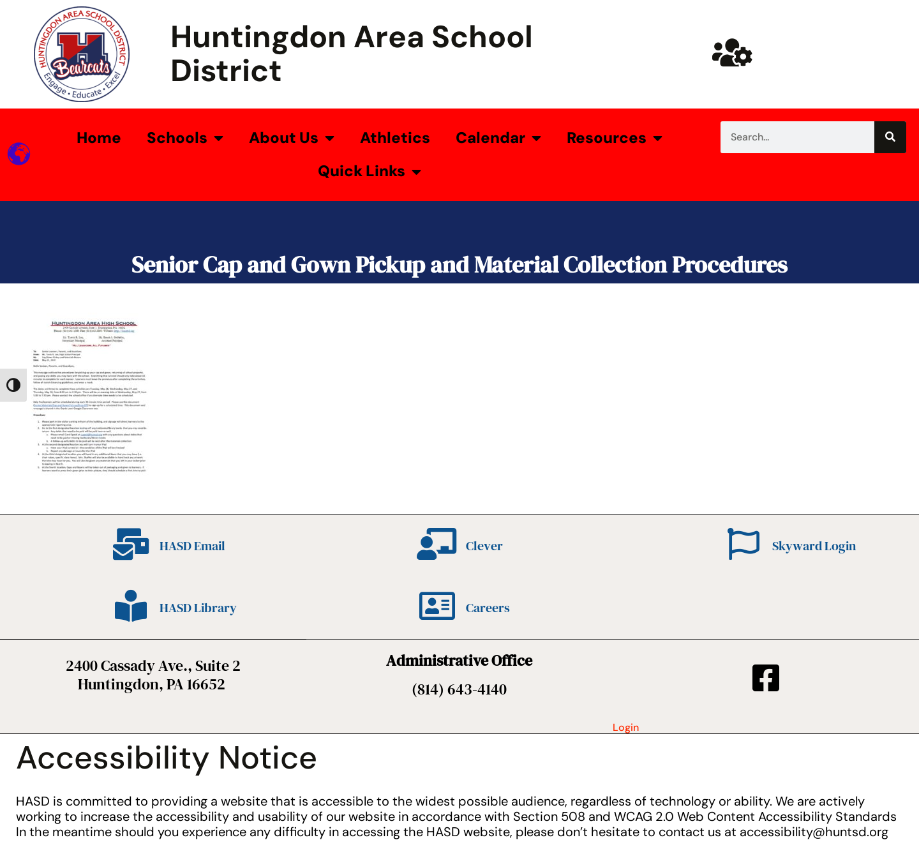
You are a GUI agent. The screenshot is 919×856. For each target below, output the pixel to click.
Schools (185, 138)
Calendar (498, 138)
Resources (614, 138)
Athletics (395, 137)
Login (626, 727)
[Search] (890, 137)
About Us (291, 138)
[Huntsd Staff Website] (733, 52)
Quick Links (369, 172)
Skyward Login (814, 546)
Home (99, 137)
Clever (484, 546)
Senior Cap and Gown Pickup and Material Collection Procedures (459, 264)
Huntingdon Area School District (351, 54)
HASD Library (198, 608)
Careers (488, 608)
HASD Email (192, 546)
